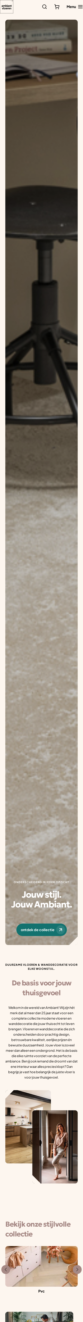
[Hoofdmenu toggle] (75, 6)
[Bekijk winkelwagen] (57, 6)
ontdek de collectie (43, 929)
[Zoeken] (44, 6)
